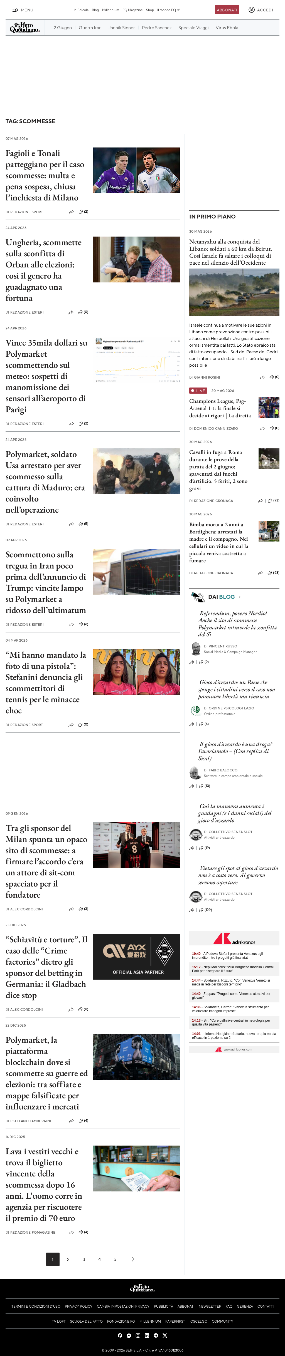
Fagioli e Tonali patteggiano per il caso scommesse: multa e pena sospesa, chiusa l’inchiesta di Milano (45, 175)
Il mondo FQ (168, 10)
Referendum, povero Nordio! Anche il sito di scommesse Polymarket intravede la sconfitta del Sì (237, 623)
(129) (205, 910)
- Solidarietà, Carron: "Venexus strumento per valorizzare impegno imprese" (230, 1009)
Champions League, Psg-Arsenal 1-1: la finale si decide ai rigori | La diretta (220, 408)
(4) (83, 1121)
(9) (204, 662)
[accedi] (260, 9)
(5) (83, 524)
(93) (273, 573)
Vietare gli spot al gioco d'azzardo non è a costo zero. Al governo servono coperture (238, 875)
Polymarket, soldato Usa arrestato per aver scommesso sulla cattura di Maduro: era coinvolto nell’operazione (45, 481)
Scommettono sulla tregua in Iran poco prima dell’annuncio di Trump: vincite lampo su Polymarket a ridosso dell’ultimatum (46, 582)
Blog (95, 9)
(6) (83, 624)
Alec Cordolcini (24, 909)
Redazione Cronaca (211, 501)
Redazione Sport (24, 212)
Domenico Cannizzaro (213, 428)
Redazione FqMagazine (30, 1232)
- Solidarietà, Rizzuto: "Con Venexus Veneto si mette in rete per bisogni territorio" (231, 982)
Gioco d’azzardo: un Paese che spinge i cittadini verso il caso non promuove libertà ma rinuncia (236, 689)
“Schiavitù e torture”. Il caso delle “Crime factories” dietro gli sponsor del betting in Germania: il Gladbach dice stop (47, 967)
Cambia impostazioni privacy (123, 1306)
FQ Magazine (132, 9)
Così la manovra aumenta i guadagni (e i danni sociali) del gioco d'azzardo (234, 813)
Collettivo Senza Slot (228, 832)
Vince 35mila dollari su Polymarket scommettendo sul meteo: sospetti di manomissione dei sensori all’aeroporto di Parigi (46, 376)
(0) (83, 312)
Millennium (110, 9)
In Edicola (81, 9)
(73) (273, 500)
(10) (204, 786)
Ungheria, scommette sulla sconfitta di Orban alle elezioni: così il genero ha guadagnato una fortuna (43, 270)
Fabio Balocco (220, 770)
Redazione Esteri (25, 312)
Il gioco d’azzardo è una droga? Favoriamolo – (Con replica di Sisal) (235, 751)
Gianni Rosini (204, 377)
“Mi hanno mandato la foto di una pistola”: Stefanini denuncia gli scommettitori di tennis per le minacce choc (46, 682)
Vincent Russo (220, 646)
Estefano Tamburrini (28, 1121)
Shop (150, 9)
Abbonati (227, 9)
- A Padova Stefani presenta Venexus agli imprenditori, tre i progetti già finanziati (227, 956)
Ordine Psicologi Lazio (229, 708)
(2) (83, 212)
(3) (83, 909)
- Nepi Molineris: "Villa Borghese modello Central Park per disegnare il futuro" (233, 969)
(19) (204, 848)
